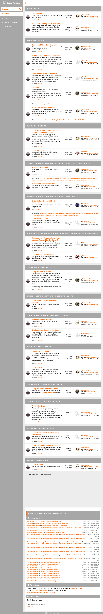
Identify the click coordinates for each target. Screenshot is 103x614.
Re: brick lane (90, 449)
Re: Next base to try (92, 153)
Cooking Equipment (45, 120)
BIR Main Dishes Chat (40, 219)
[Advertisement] (63, 492)
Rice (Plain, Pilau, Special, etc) (48, 178)
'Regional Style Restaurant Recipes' (45, 330)
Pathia (62, 213)
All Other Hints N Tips (79, 120)
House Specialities (61, 215)
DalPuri (84, 321)
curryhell (85, 151)
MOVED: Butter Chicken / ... (94, 280)
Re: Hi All (89, 48)
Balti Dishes (84, 213)
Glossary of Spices (45, 104)
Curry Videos (37, 367)
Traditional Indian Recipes (42, 319)
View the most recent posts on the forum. (41, 592)
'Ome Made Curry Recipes (94, 16)
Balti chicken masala (92, 357)
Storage (69, 120)
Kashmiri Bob (86, 15)
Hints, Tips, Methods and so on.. (44, 107)
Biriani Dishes (41, 215)
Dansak (90, 213)
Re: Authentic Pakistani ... (93, 372)
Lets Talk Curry (37, 13)
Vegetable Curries (72, 215)
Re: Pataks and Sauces (93, 257)
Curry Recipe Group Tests (42, 272)
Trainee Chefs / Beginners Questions (46, 55)
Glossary (35, 88)
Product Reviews (38, 406)
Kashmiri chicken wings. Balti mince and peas (41, 558)
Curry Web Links (38, 464)
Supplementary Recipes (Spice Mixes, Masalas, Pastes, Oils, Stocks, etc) (46, 239)
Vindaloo (42, 213)
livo (83, 242)
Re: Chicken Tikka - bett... (93, 170)
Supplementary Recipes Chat (43, 254)
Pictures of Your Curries (41, 351)
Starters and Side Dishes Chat (43, 183)
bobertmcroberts (76, 588)
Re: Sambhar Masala (92, 244)
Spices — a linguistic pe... (93, 93)
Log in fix (89, 29)
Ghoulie (84, 256)
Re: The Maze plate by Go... (94, 414)
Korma (78, 213)
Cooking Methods (57, 120)
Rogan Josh (68, 213)
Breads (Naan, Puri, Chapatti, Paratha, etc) (70, 178)
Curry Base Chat (38, 150)
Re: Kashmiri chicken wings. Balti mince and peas (42, 527)
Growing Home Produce (93, 78)
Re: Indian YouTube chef (93, 466)
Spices (65, 120)
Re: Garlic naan (90, 186)
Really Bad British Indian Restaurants (46, 445)
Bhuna (52, 213)
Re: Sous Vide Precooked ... (94, 62)
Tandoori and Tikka (53, 180)
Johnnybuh (85, 333)
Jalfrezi (95, 213)
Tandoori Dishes (50, 215)
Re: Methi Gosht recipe (93, 304)
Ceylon (34, 215)
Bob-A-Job (85, 77)
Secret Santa (86, 412)
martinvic (63, 527)
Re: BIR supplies (32, 579)
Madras (47, 213)
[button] (25, 3)
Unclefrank (85, 203)
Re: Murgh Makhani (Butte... (94, 205)
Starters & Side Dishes (40, 167)
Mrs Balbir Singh (91, 391)
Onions (40, 19)
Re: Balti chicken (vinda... (93, 223)
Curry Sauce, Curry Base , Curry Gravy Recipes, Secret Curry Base (46, 131)
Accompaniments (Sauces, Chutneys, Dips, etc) (74, 180)
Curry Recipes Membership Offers (45, 389)
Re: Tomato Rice (91, 322)
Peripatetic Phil (86, 46)
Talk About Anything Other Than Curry (46, 24)
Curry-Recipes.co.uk (48, 392)
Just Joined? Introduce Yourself (44, 45)
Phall (73, 213)
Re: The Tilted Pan (91, 111)
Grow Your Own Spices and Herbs (45, 73)
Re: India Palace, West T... (93, 437)
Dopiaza (57, 213)
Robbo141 (85, 61)
